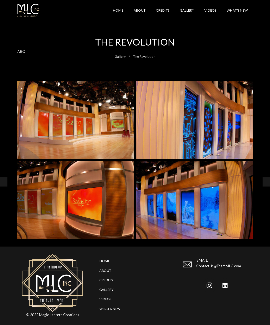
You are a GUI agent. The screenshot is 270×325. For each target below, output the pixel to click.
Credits (106, 280)
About (105, 270)
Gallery (106, 289)
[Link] (28, 10)
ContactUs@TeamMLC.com (218, 266)
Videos (105, 299)
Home (104, 261)
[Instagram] (209, 285)
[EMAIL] (189, 264)
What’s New (109, 309)
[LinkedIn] (225, 285)
